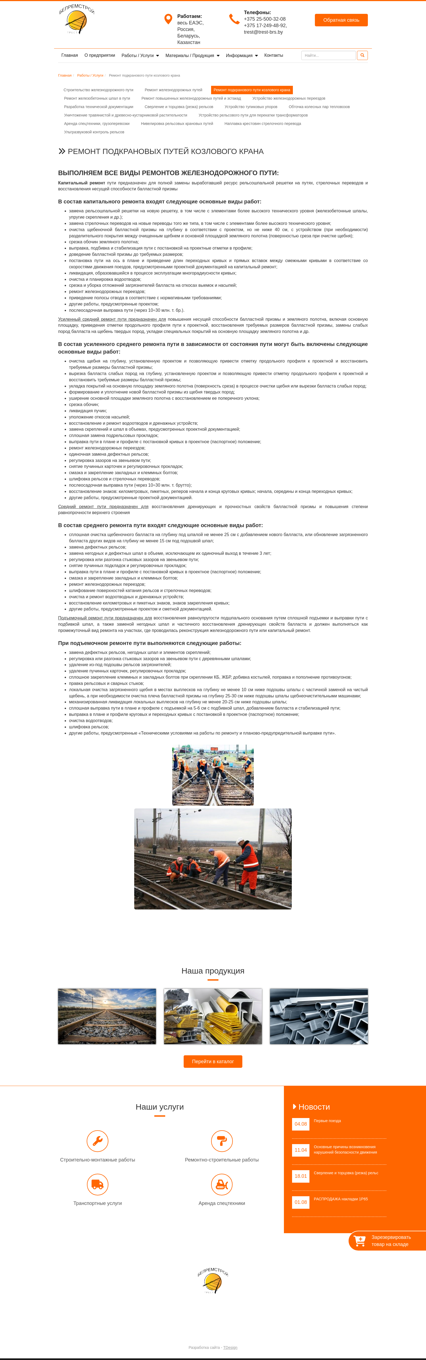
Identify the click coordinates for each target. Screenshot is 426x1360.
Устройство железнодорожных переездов (288, 98)
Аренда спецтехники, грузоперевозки (97, 123)
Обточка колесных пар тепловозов (319, 107)
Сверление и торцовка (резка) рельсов (179, 107)
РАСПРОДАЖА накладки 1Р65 (341, 1199)
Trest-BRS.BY (198, 1333)
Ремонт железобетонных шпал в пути (97, 98)
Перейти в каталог (213, 1061)
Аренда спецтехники (222, 1203)
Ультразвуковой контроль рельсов (94, 132)
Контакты (273, 55)
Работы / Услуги (138, 55)
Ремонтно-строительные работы (222, 1160)
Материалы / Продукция (190, 55)
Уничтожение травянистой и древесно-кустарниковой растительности (125, 115)
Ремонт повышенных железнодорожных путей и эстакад (191, 98)
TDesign (230, 1347)
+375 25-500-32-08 (265, 19)
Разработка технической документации (98, 107)
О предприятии (99, 55)
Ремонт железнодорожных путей (173, 90)
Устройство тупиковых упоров (251, 107)
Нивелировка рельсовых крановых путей (177, 123)
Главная (69, 55)
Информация (240, 55)
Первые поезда (327, 1121)
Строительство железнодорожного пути (98, 90)
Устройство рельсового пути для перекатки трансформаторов (253, 115)
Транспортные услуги (97, 1203)
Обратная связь (341, 20)
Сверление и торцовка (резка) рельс (346, 1173)
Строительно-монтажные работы (97, 1160)
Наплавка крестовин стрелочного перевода (262, 123)
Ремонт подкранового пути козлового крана (252, 90)
